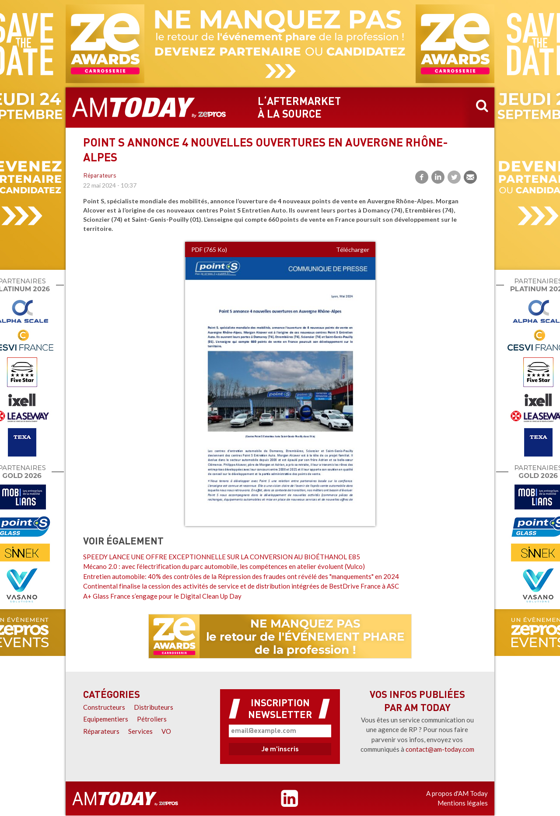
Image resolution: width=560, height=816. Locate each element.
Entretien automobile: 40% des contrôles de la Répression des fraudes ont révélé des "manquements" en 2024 (241, 576)
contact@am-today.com (440, 749)
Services (140, 731)
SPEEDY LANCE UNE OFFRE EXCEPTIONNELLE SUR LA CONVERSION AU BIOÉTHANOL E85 (221, 557)
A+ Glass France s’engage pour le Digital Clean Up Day (162, 596)
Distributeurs (153, 707)
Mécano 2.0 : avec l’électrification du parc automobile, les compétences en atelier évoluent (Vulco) (224, 566)
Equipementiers (105, 719)
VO (166, 731)
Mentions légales (463, 803)
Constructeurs (104, 707)
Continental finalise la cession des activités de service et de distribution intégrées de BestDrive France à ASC (241, 586)
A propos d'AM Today (457, 793)
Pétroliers (152, 719)
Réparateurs (99, 176)
